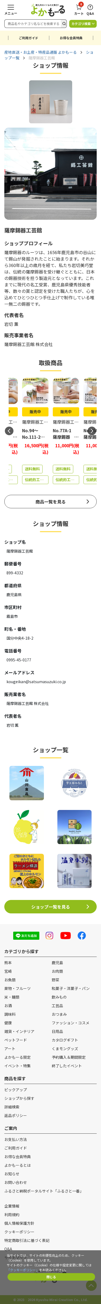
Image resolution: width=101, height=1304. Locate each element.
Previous (9, 431)
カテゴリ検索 (81, 23)
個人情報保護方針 (19, 1223)
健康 (8, 1022)
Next (92, 431)
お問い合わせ (15, 1182)
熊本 (8, 962)
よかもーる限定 (17, 1057)
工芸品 (57, 1005)
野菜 (55, 979)
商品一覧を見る (51, 501)
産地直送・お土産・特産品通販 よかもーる (40, 52)
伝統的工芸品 (36, 479)
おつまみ (59, 1014)
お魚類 (10, 979)
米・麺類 (11, 997)
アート (9, 1048)
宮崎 (8, 971)
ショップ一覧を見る (50, 906)
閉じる (51, 1276)
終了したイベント (67, 1065)
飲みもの (59, 997)
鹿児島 (57, 962)
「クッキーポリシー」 (23, 1269)
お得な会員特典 (71, 37)
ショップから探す (19, 1098)
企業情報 (11, 1206)
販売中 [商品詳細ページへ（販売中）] (35, 411)
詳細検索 (11, 1107)
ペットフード (15, 1040)
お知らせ (11, 1173)
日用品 (57, 1031)
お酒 (8, 1005)
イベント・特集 (17, 1065)
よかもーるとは (17, 1165)
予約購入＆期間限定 (69, 1057)
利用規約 (11, 1214)
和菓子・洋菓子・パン (71, 988)
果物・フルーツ (17, 988)
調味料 (10, 1014)
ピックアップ (15, 1089)
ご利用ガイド (28, 37)
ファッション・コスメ (70, 1022)
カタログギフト (65, 1040)
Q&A (8, 1249)
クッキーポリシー (19, 1231)
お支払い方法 (15, 1139)
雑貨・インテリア (19, 1031)
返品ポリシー (15, 1115)
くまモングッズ (65, 1048)
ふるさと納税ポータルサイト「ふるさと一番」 (43, 1191)
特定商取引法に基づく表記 (27, 1240)
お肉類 (57, 971)
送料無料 (32, 468)
